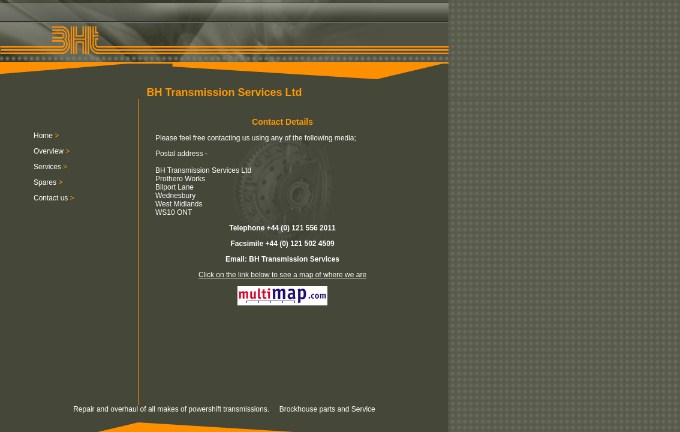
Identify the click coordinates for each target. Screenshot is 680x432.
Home (43, 135)
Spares (45, 182)
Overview (49, 151)
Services (47, 167)
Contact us (51, 198)
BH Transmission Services (294, 259)
